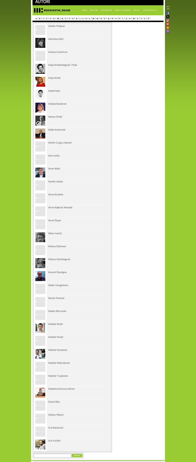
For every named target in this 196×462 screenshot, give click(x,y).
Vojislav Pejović (56, 415)
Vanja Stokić (54, 78)
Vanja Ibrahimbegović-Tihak (62, 65)
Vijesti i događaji (122, 10)
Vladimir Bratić (55, 324)
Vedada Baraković (57, 104)
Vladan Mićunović (57, 311)
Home (84, 10)
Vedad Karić (54, 91)
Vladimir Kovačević (57, 350)
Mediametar (106, 10)
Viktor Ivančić (55, 233)
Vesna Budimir (55, 195)
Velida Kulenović (57, 130)
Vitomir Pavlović (56, 298)
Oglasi (136, 10)
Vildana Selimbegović (59, 259)
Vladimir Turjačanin (58, 376)
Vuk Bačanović (55, 428)
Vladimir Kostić (55, 337)
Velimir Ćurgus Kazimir (60, 143)
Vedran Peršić (55, 117)
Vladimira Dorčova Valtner (61, 389)
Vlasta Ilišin (54, 402)
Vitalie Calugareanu (58, 285)
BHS (168, 7)
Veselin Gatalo (55, 182)
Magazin (94, 10)
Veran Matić (54, 169)
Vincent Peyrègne (57, 272)
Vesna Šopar (54, 221)
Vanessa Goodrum (58, 52)
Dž (58, 18)
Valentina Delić (56, 39)
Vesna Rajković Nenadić (60, 208)
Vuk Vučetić (54, 441)
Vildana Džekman (57, 246)
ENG (168, 9)
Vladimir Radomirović (59, 363)
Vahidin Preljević (56, 26)
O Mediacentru (149, 10)
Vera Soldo (54, 156)
